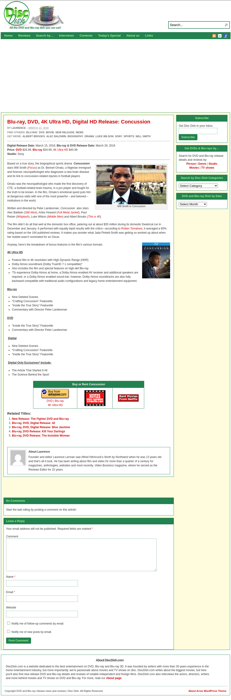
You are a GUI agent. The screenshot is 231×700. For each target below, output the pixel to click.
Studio (213, 163)
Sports (129, 136)
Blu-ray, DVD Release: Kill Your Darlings (38, 431)
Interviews (66, 35)
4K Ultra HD (60, 149)
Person (191, 163)
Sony (118, 136)
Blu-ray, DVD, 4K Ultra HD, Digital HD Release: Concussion (78, 122)
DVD (19, 149)
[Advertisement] (115, 75)
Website (11, 607)
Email (9, 592)
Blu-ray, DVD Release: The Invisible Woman (41, 435)
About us (132, 35)
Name (10, 576)
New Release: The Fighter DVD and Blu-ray (40, 418)
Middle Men (55, 216)
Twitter (220, 36)
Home (8, 35)
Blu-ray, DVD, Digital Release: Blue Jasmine (41, 427)
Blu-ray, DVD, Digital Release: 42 (33, 423)
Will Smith (143, 136)
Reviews (24, 35)
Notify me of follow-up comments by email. (37, 623)
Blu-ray (37, 149)
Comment (12, 536)
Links (149, 35)
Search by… (44, 35)
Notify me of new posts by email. (31, 632)
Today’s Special (109, 35)
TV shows (207, 167)
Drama (89, 136)
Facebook (225, 36)
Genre (202, 163)
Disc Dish (116, 15)
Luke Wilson (104, 136)
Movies (194, 167)
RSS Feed (214, 36)
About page (114, 678)
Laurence (18, 127)
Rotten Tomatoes (132, 228)
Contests (86, 35)
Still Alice (30, 212)
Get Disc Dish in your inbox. (196, 125)
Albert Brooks (33, 136)
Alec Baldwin (56, 136)
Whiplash (22, 216)
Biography (75, 136)
